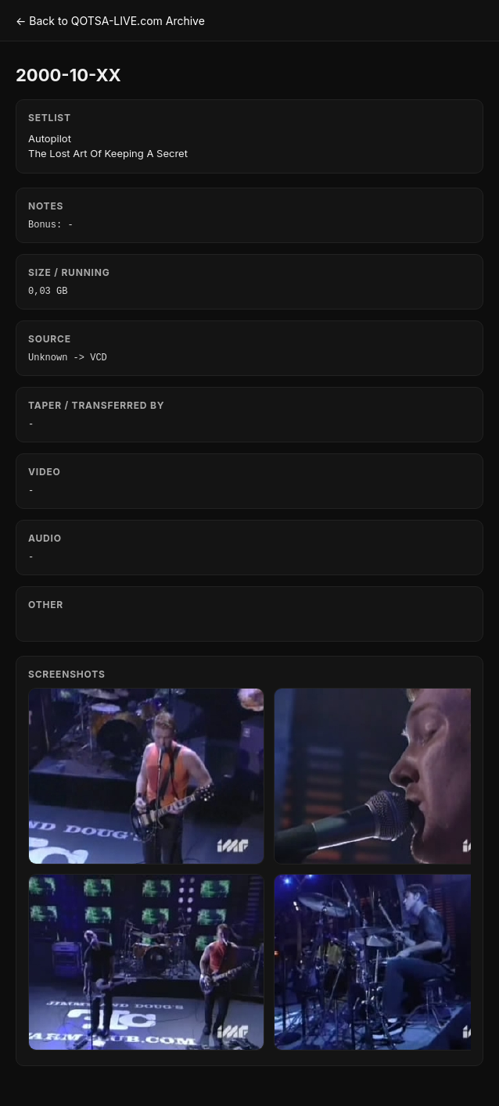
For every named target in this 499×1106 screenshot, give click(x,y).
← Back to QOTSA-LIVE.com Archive (110, 20)
